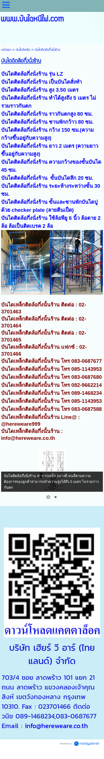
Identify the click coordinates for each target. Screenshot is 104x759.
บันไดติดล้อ (23, 50)
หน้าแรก (6, 50)
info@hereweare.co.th (56, 726)
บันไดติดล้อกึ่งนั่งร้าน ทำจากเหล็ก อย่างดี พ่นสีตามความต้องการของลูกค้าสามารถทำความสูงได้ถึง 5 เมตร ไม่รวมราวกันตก (51, 482)
